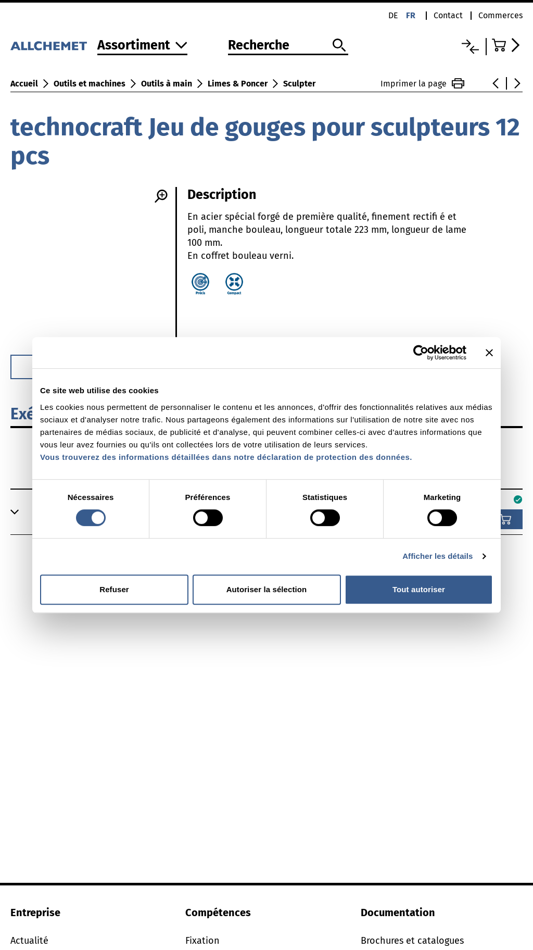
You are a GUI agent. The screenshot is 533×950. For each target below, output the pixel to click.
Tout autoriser (418, 589)
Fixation (202, 940)
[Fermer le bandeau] (489, 352)
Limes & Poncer (238, 84)
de (393, 15)
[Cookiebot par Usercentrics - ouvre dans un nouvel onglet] (420, 352)
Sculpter (299, 84)
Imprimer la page (422, 83)
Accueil (24, 84)
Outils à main (166, 84)
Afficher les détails (437, 556)
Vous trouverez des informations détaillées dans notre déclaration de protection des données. (226, 457)
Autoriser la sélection (266, 589)
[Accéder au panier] (507, 45)
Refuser (114, 589)
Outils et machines (89, 84)
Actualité (29, 940)
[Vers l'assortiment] (142, 46)
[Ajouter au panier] (505, 519)
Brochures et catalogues (412, 940)
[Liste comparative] (470, 46)
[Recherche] (288, 45)
